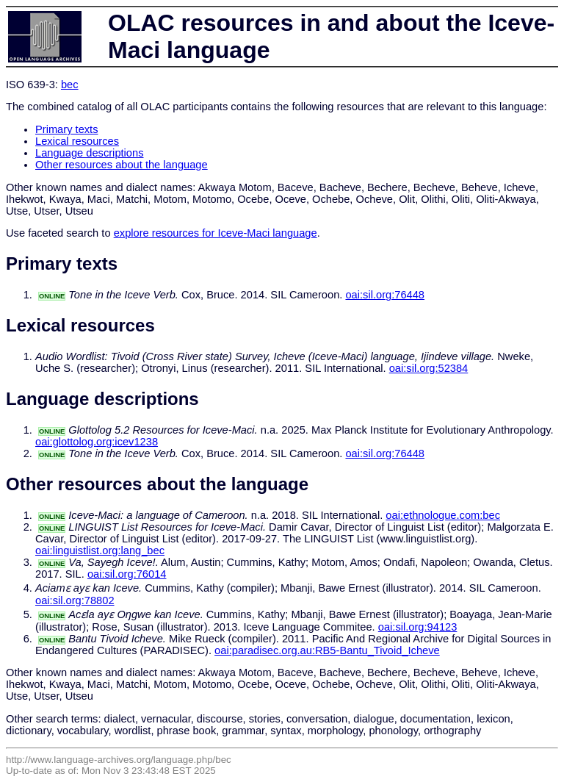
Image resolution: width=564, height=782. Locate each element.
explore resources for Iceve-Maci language (215, 233)
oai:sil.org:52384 (429, 368)
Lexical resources (77, 141)
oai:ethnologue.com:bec (443, 515)
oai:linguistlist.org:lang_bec (99, 550)
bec (70, 84)
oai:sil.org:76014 (127, 574)
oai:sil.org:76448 (384, 295)
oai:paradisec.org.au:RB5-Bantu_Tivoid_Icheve (327, 650)
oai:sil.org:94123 (418, 627)
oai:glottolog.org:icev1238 (96, 442)
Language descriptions (89, 153)
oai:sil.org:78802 (75, 600)
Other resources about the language (121, 165)
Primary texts (66, 129)
